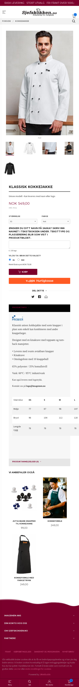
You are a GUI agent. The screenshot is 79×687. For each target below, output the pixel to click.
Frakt (8, 652)
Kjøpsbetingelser (22, 652)
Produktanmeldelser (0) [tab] (25, 462)
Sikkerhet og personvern (47, 652)
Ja (14, 260)
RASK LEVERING (14, 2)
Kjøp (23, 272)
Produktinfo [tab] (19, 307)
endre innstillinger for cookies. (38, 669)
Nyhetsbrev (68, 652)
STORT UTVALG (35, 2)
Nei (22, 260)
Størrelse (14, 216)
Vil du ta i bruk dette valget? (25, 256)
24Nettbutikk (45, 674)
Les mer (17, 669)
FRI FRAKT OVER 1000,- (61, 2)
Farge (45, 216)
